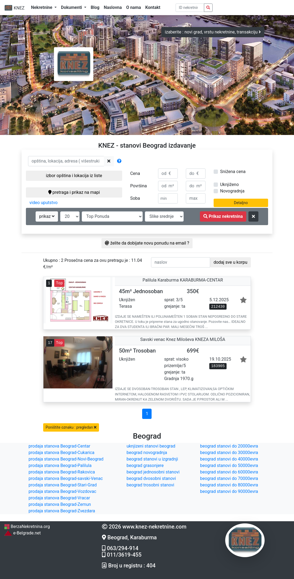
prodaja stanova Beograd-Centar (59, 446)
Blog (95, 7)
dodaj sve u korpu (230, 262)
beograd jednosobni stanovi (153, 472)
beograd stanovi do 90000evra (229, 491)
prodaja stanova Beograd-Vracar (59, 497)
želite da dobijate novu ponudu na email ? (147, 243)
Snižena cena (232, 171)
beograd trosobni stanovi (150, 484)
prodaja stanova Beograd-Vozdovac (62, 491)
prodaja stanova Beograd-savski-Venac (66, 478)
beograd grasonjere (145, 465)
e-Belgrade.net (22, 533)
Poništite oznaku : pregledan (71, 427)
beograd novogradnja (147, 452)
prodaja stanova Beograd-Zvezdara (62, 510)
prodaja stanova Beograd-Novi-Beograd (66, 459)
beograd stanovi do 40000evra (229, 459)
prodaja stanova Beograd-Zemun (60, 504)
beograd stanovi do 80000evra (229, 484)
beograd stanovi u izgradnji (152, 459)
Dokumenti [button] (72, 7)
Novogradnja (232, 191)
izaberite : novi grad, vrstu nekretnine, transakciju (213, 32)
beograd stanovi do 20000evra (229, 446)
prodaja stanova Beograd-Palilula (60, 465)
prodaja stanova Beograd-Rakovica (62, 472)
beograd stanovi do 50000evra (229, 465)
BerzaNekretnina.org (27, 526)
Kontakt (152, 7)
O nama (133, 7)
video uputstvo (43, 202)
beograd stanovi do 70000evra (229, 478)
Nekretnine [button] (42, 7)
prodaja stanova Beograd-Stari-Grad (63, 484)
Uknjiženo (229, 184)
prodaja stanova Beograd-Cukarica (61, 452)
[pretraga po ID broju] (190, 8)
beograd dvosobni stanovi (151, 478)
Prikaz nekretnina (223, 216)
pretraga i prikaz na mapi (74, 192)
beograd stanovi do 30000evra (229, 452)
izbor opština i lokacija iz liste (74, 175)
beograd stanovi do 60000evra (229, 472)
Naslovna (113, 7)
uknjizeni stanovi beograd (151, 446)
